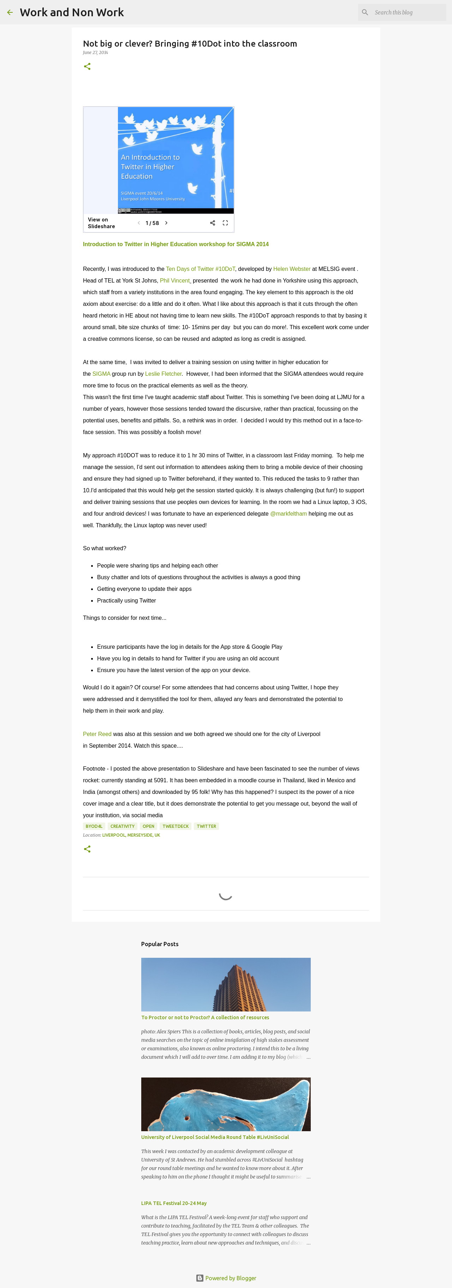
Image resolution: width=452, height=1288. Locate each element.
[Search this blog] (409, 12)
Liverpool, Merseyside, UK (131, 835)
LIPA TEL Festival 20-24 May (174, 1203)
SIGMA (102, 374)
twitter (206, 826)
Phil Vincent (175, 281)
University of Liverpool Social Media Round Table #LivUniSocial (215, 1137)
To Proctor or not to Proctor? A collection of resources (205, 1017)
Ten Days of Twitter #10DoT (200, 269)
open (148, 826)
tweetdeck (175, 826)
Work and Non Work (72, 12)
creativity (123, 826)
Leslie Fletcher (163, 374)
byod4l (94, 826)
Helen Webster (292, 269)
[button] (87, 67)
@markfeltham (288, 514)
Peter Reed (97, 734)
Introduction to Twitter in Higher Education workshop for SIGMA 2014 (176, 244)
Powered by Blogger (226, 1278)
